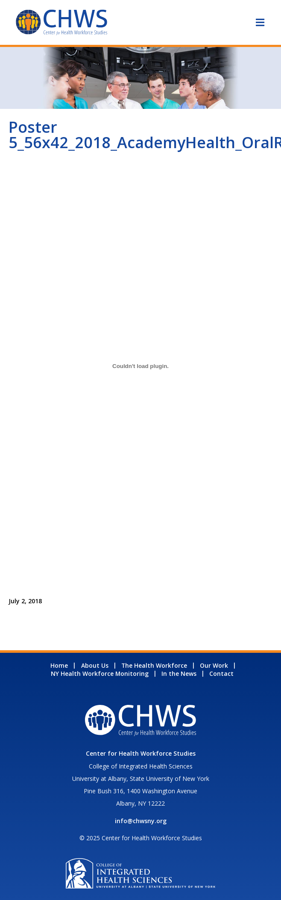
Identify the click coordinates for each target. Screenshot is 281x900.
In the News (178, 673)
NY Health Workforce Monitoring (100, 673)
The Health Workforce (154, 665)
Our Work (214, 665)
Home (59, 665)
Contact (221, 673)
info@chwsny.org (141, 821)
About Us (94, 665)
